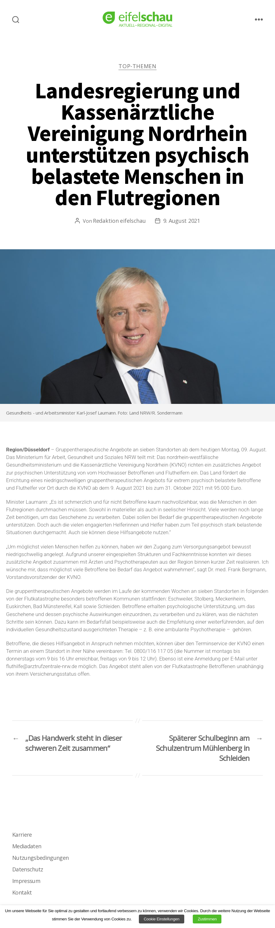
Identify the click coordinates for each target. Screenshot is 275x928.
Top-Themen (137, 66)
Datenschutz (27, 869)
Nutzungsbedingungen (40, 857)
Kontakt (22, 892)
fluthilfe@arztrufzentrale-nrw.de (41, 666)
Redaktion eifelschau (119, 220)
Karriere (22, 834)
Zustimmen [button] (207, 919)
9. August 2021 (181, 220)
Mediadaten (26, 846)
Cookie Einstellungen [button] (161, 919)
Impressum (26, 880)
